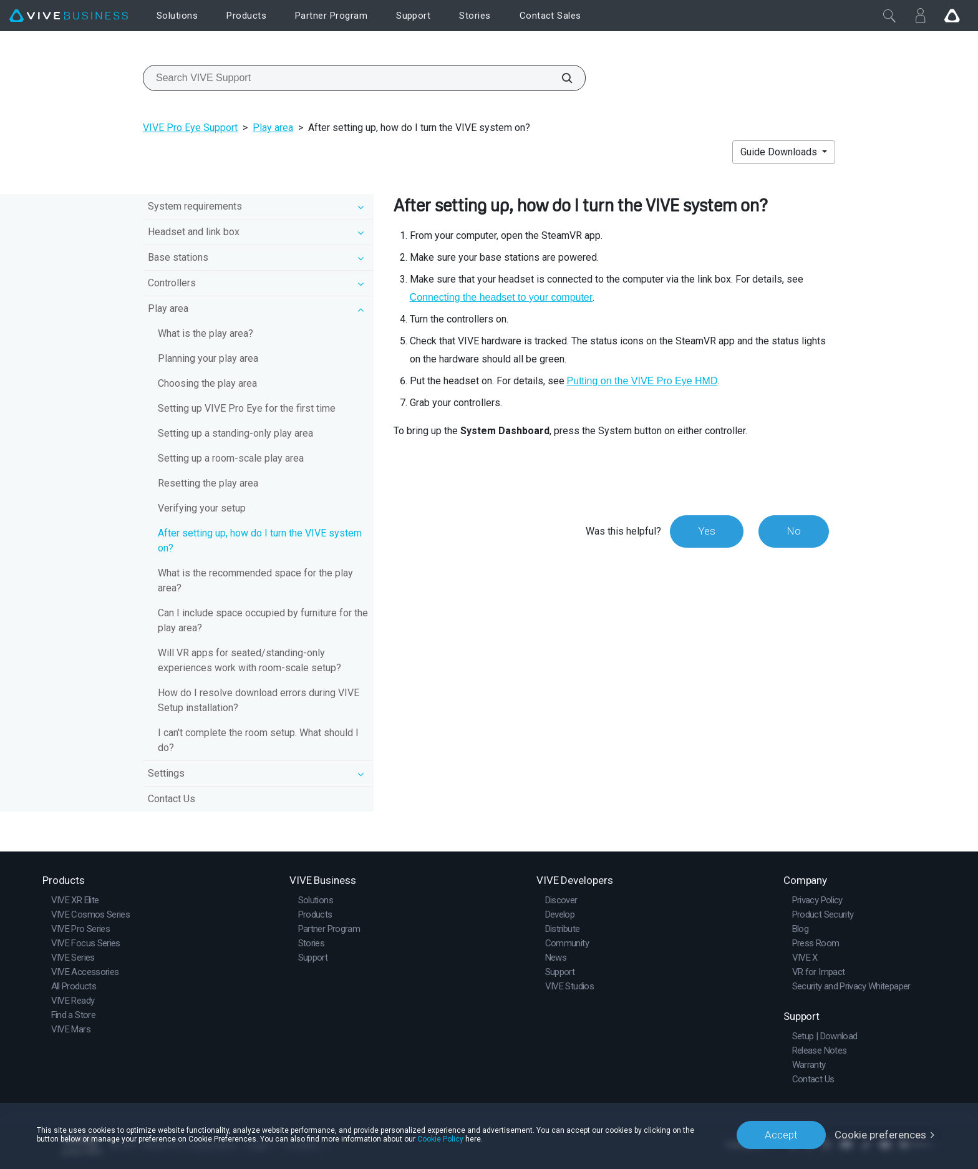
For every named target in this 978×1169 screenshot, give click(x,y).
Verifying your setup (202, 508)
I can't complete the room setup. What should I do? (258, 740)
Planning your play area (208, 358)
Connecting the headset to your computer (501, 297)
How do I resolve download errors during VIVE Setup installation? (258, 700)
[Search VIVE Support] (560, 77)
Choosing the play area (207, 383)
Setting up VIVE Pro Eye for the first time (247, 408)
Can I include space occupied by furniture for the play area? (263, 620)
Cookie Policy (440, 1139)
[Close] (889, 15)
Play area (273, 127)
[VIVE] (68, 15)
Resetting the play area (208, 483)
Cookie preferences (880, 1134)
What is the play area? (205, 333)
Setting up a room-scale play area (231, 458)
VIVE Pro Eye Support (190, 127)
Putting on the (642, 381)
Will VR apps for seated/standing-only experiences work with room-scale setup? (249, 660)
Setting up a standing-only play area (235, 433)
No (794, 531)
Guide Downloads (780, 152)
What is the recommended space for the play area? (255, 580)
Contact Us (171, 799)
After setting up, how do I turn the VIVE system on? (260, 540)
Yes (706, 531)
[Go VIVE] (951, 15)
